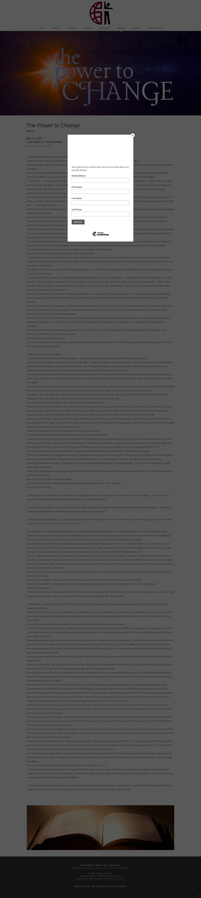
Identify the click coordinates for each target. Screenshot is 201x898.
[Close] (133, 135)
